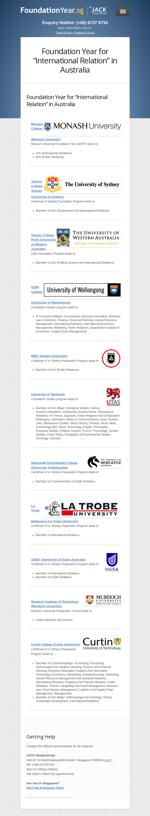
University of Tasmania (48, 394)
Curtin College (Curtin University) (55, 644)
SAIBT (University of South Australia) (58, 559)
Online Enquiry (64, 32)
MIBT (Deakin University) (49, 356)
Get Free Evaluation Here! (45, 788)
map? (107, 760)
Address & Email (84, 32)
